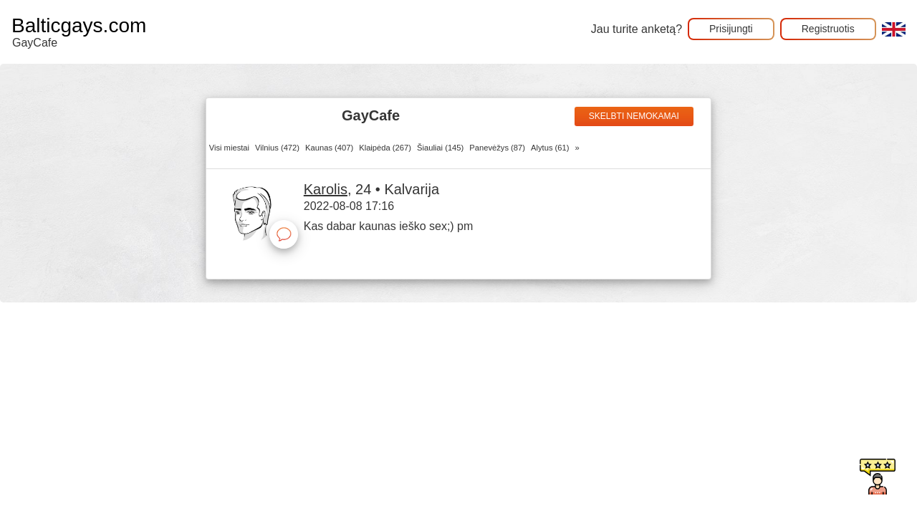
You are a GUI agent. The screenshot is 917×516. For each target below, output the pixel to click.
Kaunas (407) (329, 147)
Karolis (325, 189)
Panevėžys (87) (497, 147)
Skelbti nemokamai (634, 116)
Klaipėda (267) (385, 147)
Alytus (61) (550, 147)
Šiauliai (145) (440, 147)
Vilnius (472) (277, 147)
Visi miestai (229, 147)
